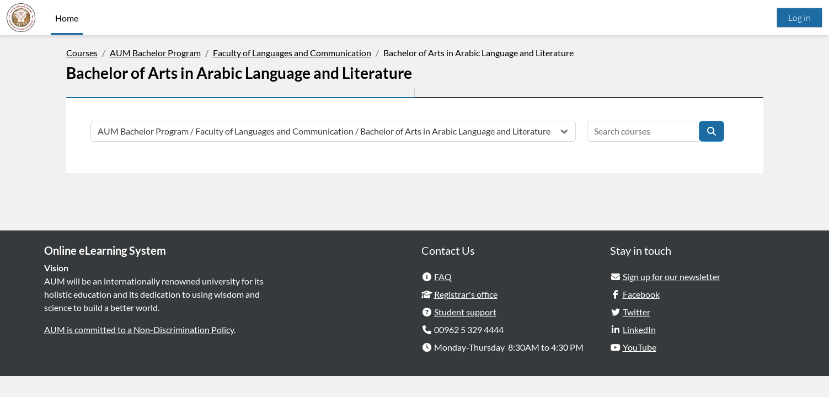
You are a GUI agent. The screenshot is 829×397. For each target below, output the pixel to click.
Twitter (636, 333)
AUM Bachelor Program (155, 52)
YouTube (639, 368)
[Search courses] (643, 131)
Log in (799, 17)
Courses (82, 52)
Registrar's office (466, 315)
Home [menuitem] (66, 18)
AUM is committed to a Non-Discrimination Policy (139, 350)
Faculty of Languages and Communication (292, 52)
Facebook (641, 315)
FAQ (443, 297)
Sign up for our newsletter (671, 297)
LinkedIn (639, 350)
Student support (465, 333)
